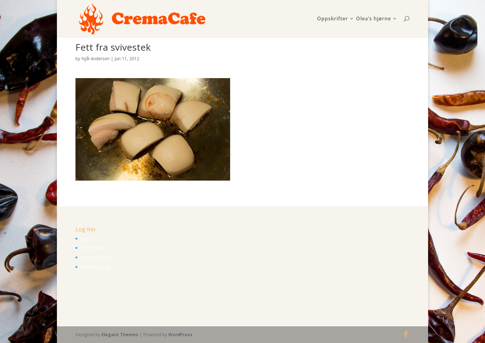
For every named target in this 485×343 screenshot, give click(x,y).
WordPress (180, 334)
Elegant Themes (119, 334)
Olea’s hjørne (373, 19)
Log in (86, 238)
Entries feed (92, 248)
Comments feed (96, 257)
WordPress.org (94, 267)
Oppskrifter (332, 19)
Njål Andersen (95, 58)
